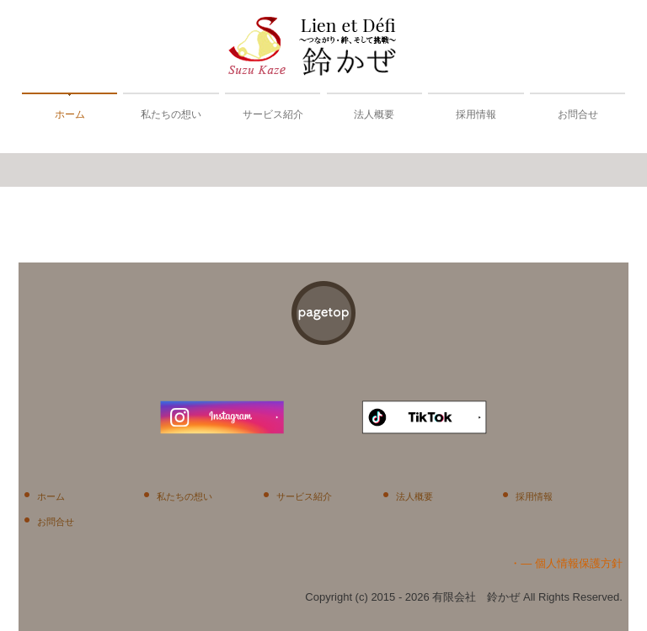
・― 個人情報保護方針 (566, 563)
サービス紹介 (273, 114)
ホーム (70, 114)
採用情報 (476, 114)
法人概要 (374, 114)
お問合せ (578, 114)
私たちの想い (171, 114)
